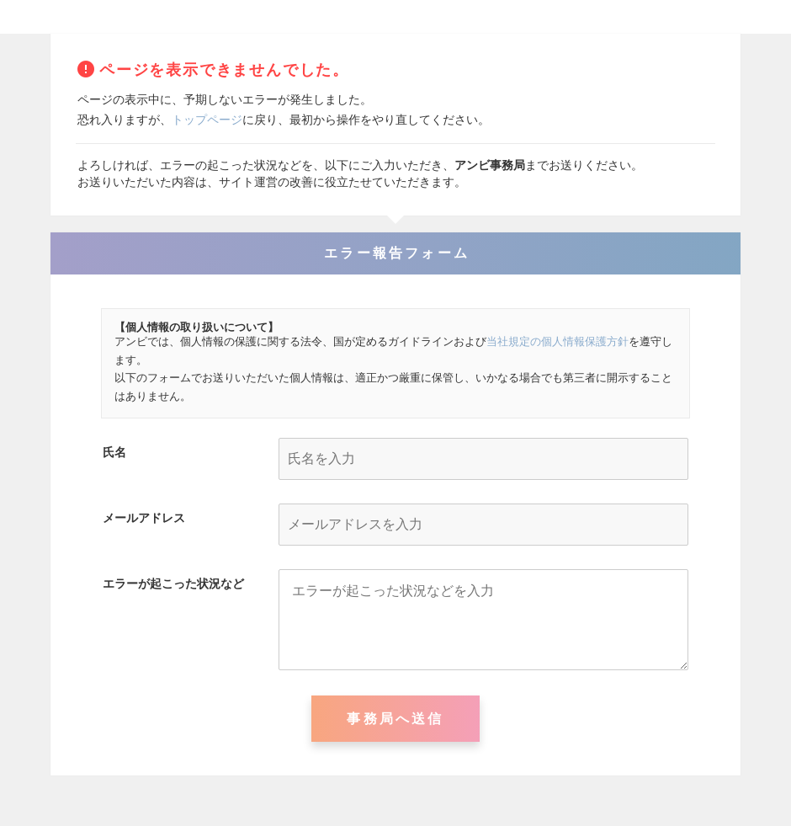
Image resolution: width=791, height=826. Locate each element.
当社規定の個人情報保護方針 (557, 341)
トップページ (207, 119)
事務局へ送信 (395, 718)
